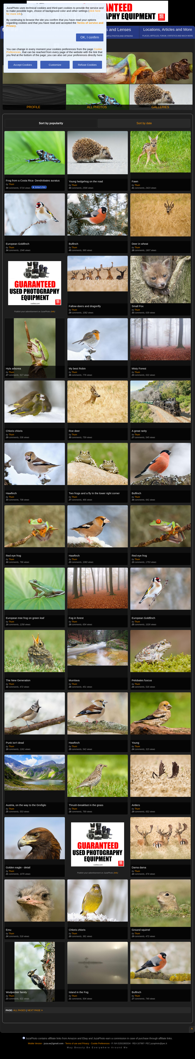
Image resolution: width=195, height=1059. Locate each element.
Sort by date (144, 123)
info (52, 311)
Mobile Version (35, 1043)
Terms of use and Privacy (77, 1043)
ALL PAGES (19, 1010)
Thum (11, 184)
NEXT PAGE (35, 1010)
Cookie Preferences (100, 1043)
